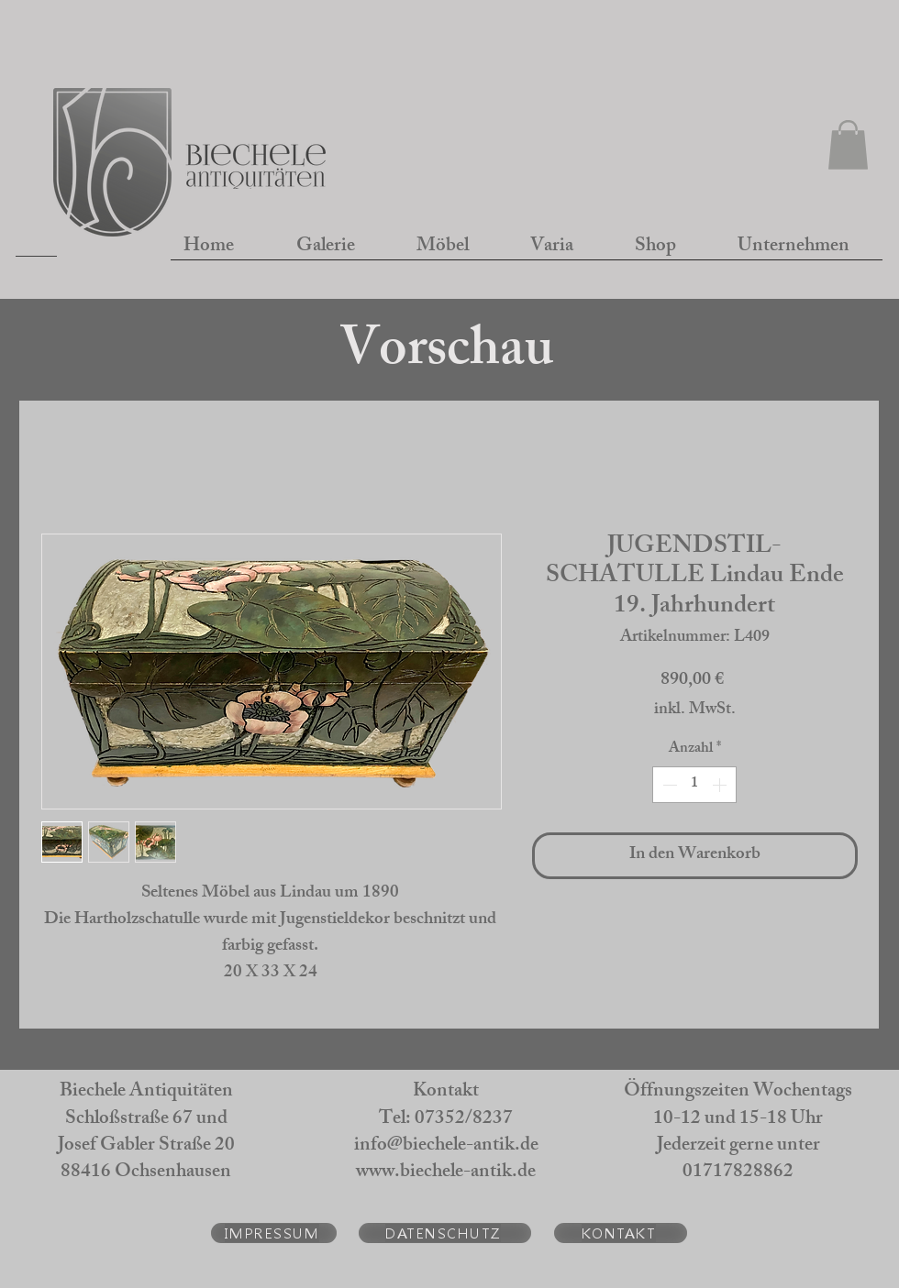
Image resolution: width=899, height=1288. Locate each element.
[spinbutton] (694, 784)
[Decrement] (668, 784)
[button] (848, 145)
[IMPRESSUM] (274, 1233)
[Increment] (721, 784)
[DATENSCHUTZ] (445, 1233)
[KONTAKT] (620, 1233)
